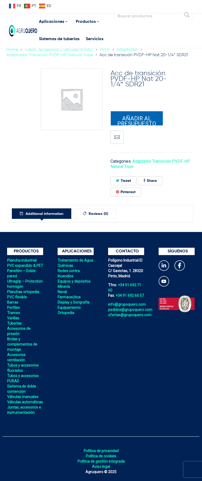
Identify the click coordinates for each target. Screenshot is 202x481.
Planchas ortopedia (23, 292)
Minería (64, 286)
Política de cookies (101, 456)
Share (150, 181)
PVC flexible (17, 297)
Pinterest (125, 192)
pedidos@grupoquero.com (130, 310)
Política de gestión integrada (101, 461)
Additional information (44, 214)
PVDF (105, 50)
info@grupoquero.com (127, 304)
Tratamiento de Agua (75, 260)
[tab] (42, 213)
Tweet (123, 181)
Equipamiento (69, 307)
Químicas (65, 265)
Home (12, 50)
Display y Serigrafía (73, 302)
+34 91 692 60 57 (129, 295)
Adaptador (127, 50)
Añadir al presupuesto (136, 120)
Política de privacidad (101, 451)
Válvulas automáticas (25, 402)
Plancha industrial (22, 260)
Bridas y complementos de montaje (22, 344)
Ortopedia (66, 313)
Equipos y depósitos (74, 281)
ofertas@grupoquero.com (130, 315)
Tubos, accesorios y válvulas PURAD (58, 50)
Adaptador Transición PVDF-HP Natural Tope (49, 55)
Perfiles (13, 307)
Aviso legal (101, 466)
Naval (62, 292)
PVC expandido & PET (25, 265)
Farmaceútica (69, 297)
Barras (12, 302)
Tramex (13, 313)
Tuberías (14, 323)
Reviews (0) (99, 214)
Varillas (13, 318)
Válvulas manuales (22, 397)
